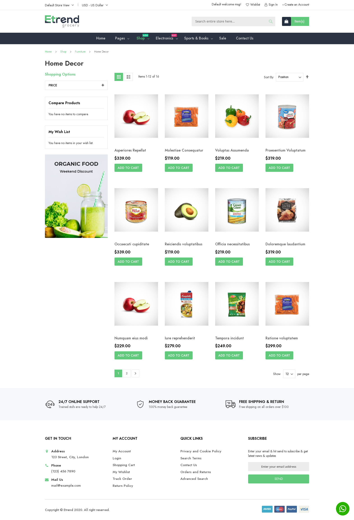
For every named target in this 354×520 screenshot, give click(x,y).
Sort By (268, 77)
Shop (63, 52)
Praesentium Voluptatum (285, 151)
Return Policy (123, 485)
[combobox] (233, 21)
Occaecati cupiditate (131, 245)
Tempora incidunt (229, 338)
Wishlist (254, 4)
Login (117, 458)
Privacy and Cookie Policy (200, 451)
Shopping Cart (124, 465)
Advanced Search (194, 478)
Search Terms (190, 458)
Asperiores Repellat (130, 151)
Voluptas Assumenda (232, 151)
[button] (59, 5)
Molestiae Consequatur (184, 151)
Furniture (80, 52)
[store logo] (62, 21)
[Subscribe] (278, 478)
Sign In (273, 4)
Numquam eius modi (131, 338)
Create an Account (296, 4)
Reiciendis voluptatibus (183, 245)
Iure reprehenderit (180, 338)
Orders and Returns (195, 472)
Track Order (122, 478)
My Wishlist (121, 472)
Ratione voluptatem (282, 338)
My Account (122, 451)
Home (49, 52)
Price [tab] (53, 86)
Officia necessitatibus (232, 245)
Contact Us (188, 465)
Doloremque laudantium (285, 245)
